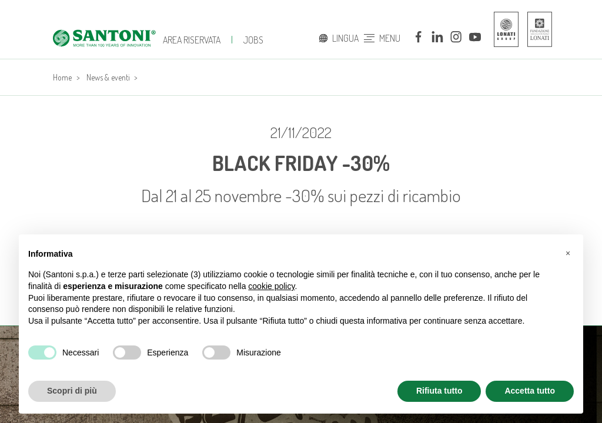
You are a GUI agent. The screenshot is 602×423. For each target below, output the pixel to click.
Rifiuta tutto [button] (439, 390)
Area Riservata (191, 40)
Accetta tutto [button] (529, 390)
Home (62, 77)
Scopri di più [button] (72, 390)
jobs (253, 40)
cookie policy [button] (271, 286)
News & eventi (108, 77)
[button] (567, 253)
